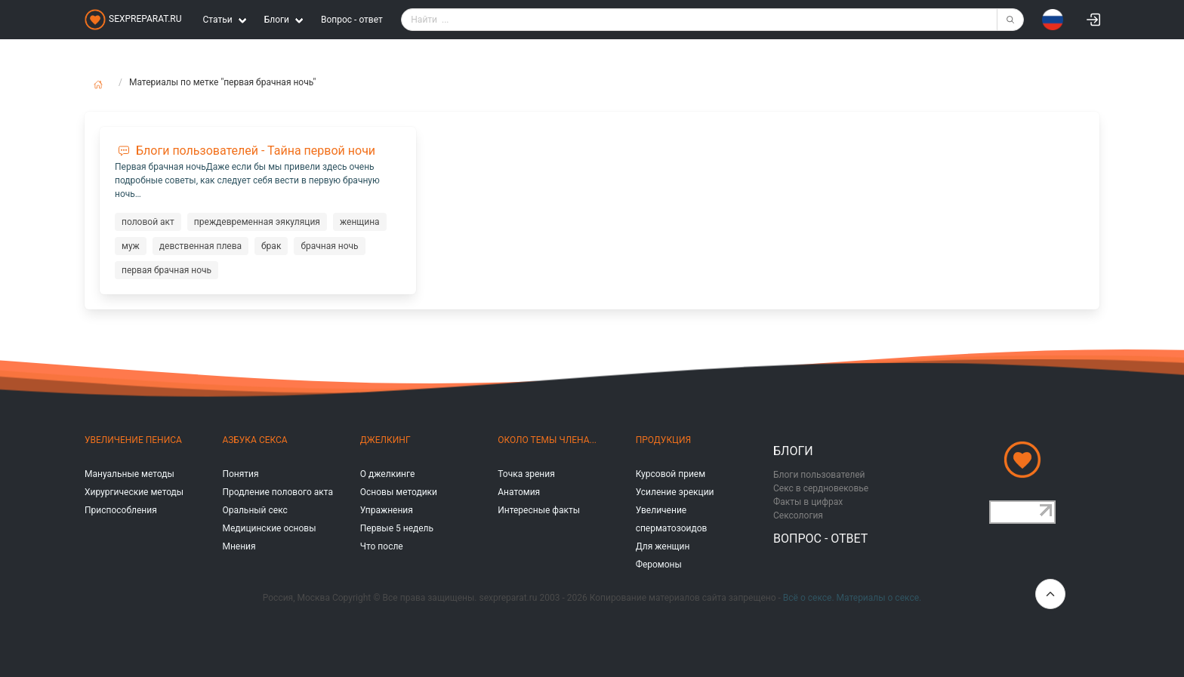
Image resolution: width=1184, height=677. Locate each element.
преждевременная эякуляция (257, 222)
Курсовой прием (670, 474)
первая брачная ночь (166, 270)
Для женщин (663, 546)
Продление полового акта (277, 492)
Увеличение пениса (133, 440)
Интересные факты (539, 510)
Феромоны (659, 564)
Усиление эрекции (675, 492)
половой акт (148, 222)
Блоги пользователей (819, 474)
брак (271, 246)
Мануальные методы (129, 474)
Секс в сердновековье (820, 488)
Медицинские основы (269, 528)
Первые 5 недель (396, 528)
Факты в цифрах (808, 502)
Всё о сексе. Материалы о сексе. (852, 597)
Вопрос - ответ (352, 19)
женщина (360, 222)
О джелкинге (387, 474)
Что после (381, 546)
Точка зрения (526, 474)
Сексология (798, 515)
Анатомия (519, 492)
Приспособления (121, 510)
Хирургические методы (134, 492)
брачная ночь (329, 246)
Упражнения (386, 510)
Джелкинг (385, 440)
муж (131, 246)
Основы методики (398, 492)
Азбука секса (254, 440)
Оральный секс (254, 510)
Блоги (793, 451)
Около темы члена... (547, 440)
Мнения (238, 546)
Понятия (240, 474)
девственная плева (200, 246)
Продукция (663, 440)
